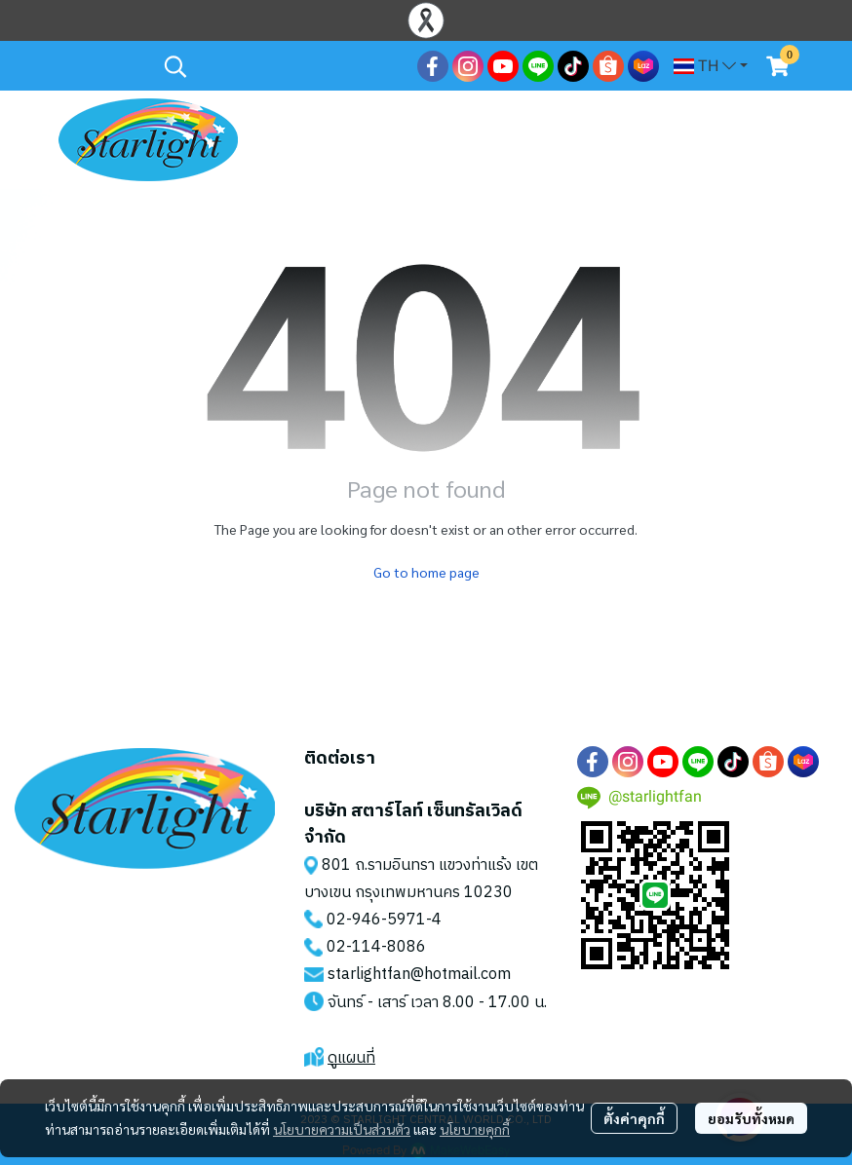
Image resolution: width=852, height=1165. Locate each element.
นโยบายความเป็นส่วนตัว (341, 1129)
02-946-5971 (376, 920)
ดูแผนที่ (351, 1058)
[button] (281, 66)
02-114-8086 (376, 947)
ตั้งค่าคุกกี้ (634, 1118)
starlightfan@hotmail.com (419, 974)
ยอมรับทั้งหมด (751, 1118)
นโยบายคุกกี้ (475, 1129)
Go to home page (426, 572)
